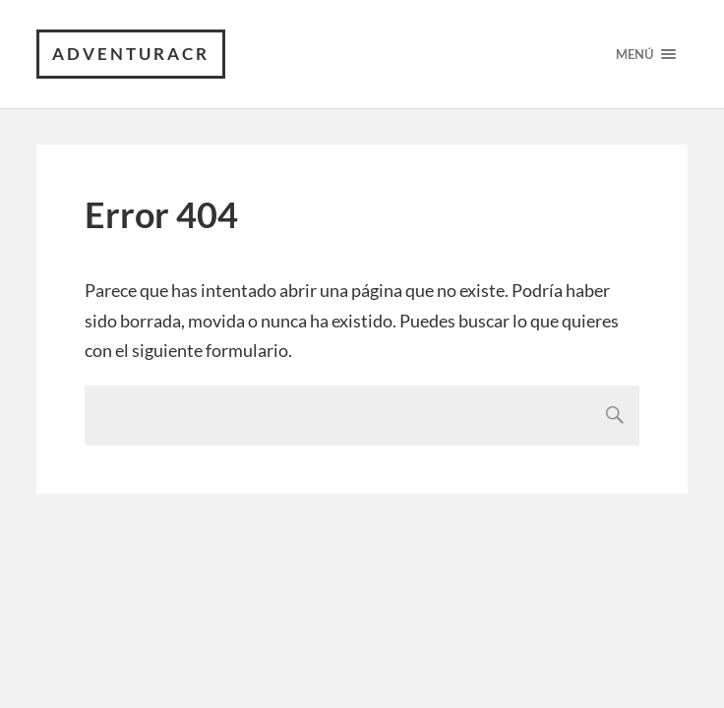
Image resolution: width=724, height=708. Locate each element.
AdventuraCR (131, 53)
